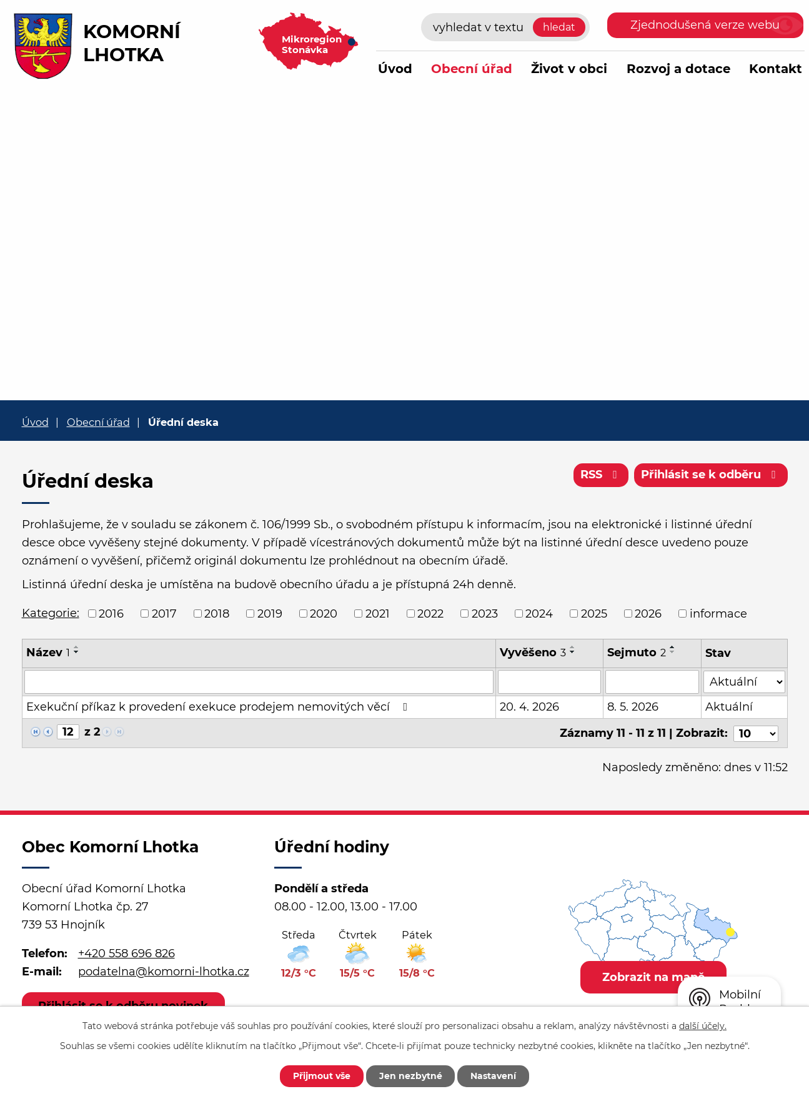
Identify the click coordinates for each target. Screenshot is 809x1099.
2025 (594, 613)
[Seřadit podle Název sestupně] (77, 651)
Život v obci (569, 68)
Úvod (395, 68)
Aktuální (729, 707)
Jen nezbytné (410, 1076)
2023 (485, 613)
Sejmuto (636, 652)
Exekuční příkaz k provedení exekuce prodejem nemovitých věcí (219, 707)
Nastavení (494, 1076)
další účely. (703, 1026)
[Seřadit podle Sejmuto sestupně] (673, 651)
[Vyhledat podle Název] (259, 682)
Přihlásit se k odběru (711, 474)
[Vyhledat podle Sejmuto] (652, 682)
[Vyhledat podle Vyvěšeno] (549, 682)
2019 (269, 613)
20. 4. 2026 (529, 707)
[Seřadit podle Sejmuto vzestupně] (673, 646)
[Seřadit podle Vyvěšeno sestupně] (573, 651)
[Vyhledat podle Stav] (744, 681)
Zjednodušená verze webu (705, 25)
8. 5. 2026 (632, 707)
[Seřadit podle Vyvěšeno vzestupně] (573, 646)
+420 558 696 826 (126, 953)
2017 (164, 613)
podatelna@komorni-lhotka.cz (163, 970)
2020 (323, 613)
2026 (648, 613)
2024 (539, 613)
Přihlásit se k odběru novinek (124, 1005)
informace (718, 613)
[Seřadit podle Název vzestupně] (77, 646)
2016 (111, 613)
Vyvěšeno (533, 652)
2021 (377, 613)
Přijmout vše (321, 1076)
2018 (216, 613)
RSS (601, 474)
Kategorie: (50, 613)
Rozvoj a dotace (678, 68)
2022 (430, 613)
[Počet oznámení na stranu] (755, 732)
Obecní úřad (471, 68)
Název (48, 652)
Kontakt (775, 68)
